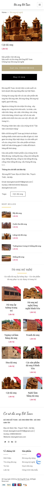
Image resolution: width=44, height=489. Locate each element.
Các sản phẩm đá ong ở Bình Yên (33, 365)
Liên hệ (6, 470)
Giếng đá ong (18, 257)
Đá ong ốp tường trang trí (11, 307)
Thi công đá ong (9, 462)
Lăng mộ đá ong (19, 235)
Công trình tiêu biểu (30, 470)
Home (4, 12)
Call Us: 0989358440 (22, 68)
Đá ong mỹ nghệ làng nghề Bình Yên (32, 305)
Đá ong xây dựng (28, 458)
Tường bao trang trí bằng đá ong (27, 246)
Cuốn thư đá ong (20, 224)
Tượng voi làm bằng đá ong (11, 336)
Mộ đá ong (17, 213)
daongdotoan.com (18, 437)
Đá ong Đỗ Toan (22, 4)
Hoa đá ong (11, 362)
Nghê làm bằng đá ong (33, 394)
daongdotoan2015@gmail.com (21, 431)
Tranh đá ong (33, 335)
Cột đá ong (18, 194)
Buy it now (19, 77)
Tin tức (6, 466)
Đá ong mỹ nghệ (17, 62)
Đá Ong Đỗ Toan (23, 479)
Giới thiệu (7, 458)
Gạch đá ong (27, 466)
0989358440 (15, 434)
